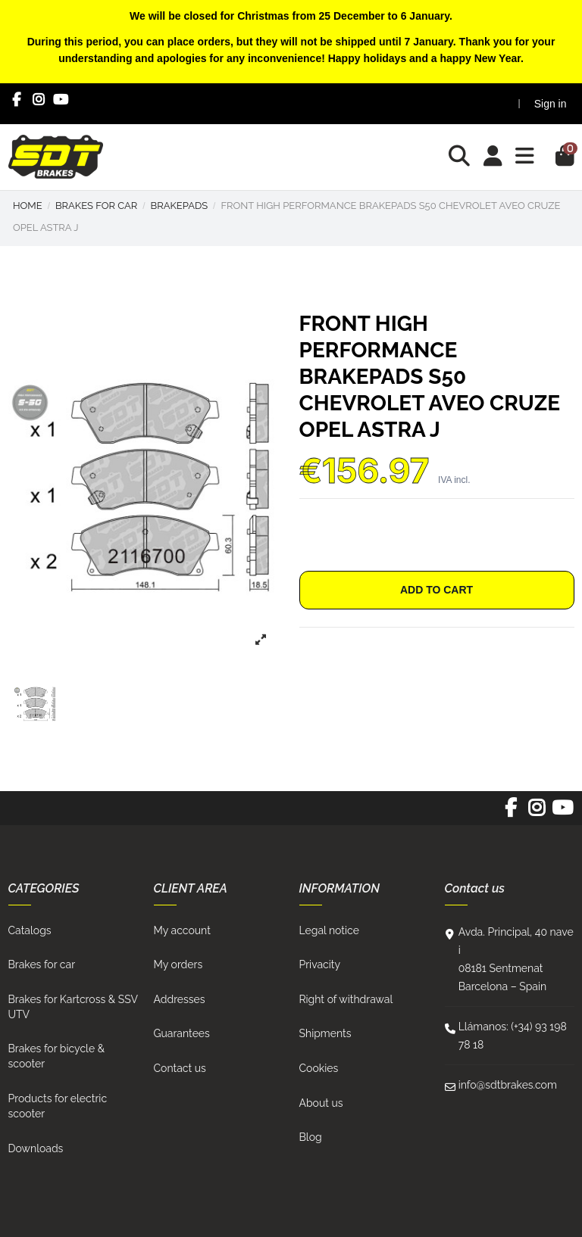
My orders (178, 964)
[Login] (493, 157)
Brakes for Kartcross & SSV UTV (73, 1006)
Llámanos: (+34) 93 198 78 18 (512, 1035)
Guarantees (182, 1033)
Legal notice (329, 930)
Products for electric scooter (58, 1106)
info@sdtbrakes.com (507, 1085)
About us (321, 1103)
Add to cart (436, 590)
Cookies (319, 1068)
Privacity (320, 964)
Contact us (180, 1068)
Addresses (179, 999)
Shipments (325, 1033)
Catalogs (30, 930)
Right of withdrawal (346, 999)
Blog (310, 1137)
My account (182, 930)
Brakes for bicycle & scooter (56, 1056)
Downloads (36, 1148)
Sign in (550, 104)
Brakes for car (42, 964)
